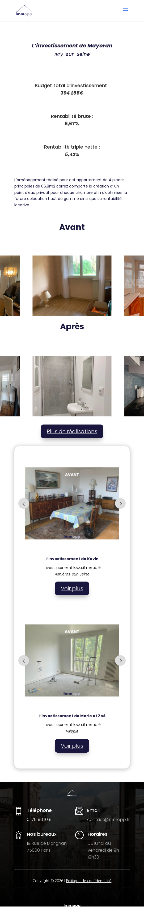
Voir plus (72, 588)
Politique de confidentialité (89, 881)
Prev (23, 503)
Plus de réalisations (72, 431)
